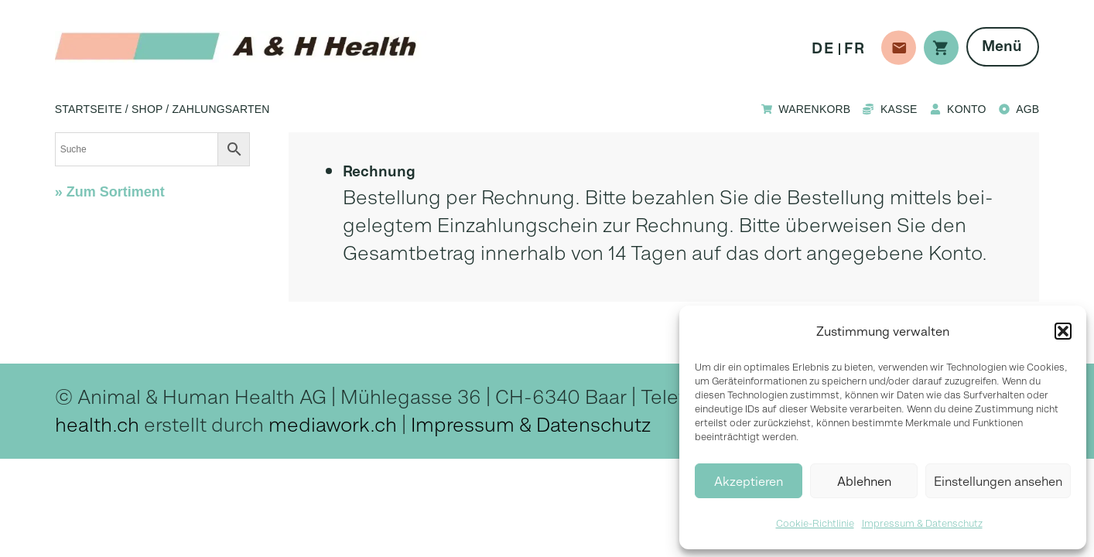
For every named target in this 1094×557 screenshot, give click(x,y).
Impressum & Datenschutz (922, 523)
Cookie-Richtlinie (815, 523)
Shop (147, 109)
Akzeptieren (748, 481)
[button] (1063, 331)
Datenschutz (593, 425)
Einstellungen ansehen (998, 481)
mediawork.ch (332, 425)
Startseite (88, 109)
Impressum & (473, 425)
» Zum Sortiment (110, 192)
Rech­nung (379, 172)
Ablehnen (864, 481)
